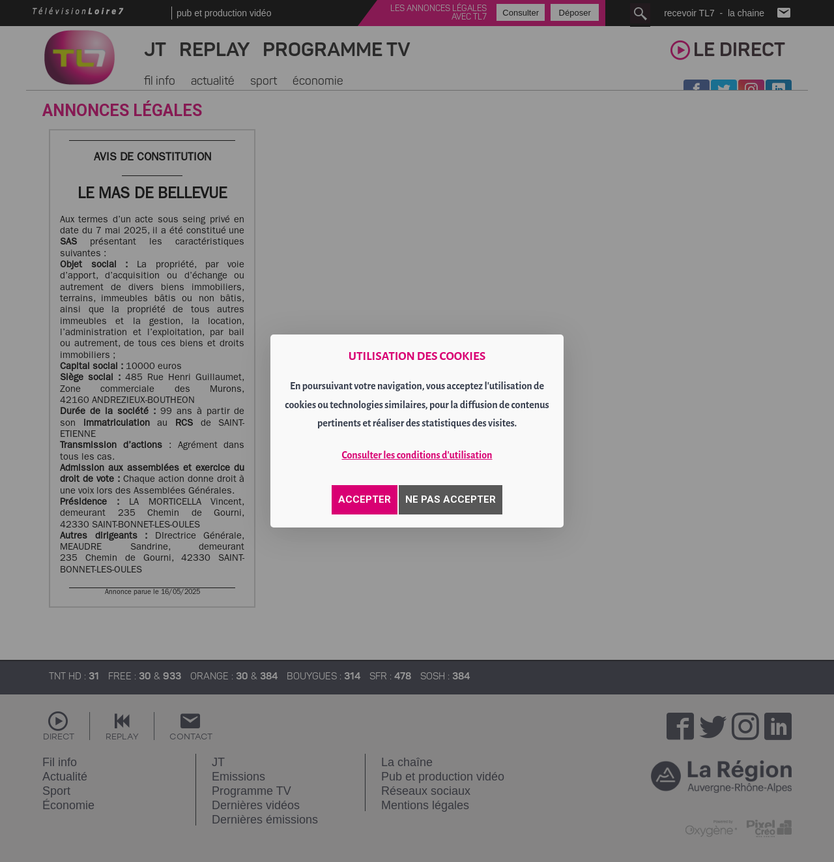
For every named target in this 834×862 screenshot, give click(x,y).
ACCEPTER (364, 499)
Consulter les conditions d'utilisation (417, 455)
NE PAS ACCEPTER (450, 499)
